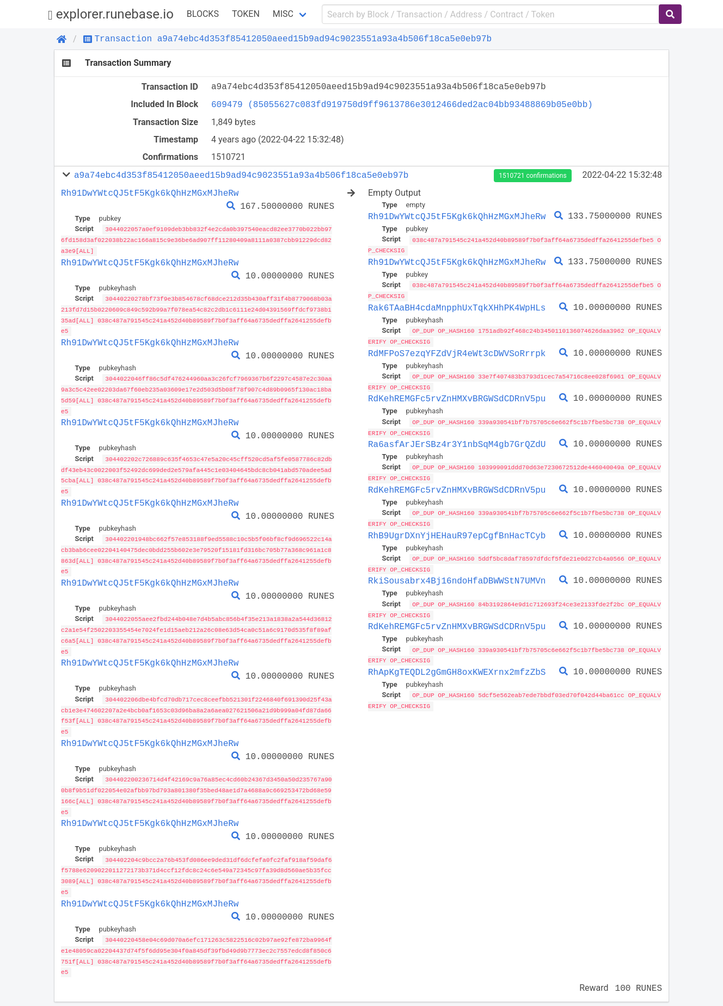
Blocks (203, 14)
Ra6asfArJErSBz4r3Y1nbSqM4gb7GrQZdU (457, 441)
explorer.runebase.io (111, 14)
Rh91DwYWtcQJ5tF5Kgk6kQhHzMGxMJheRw (149, 193)
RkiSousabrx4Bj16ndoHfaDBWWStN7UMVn (457, 576)
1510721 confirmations (532, 175)
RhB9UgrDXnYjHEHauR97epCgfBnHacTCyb (457, 531)
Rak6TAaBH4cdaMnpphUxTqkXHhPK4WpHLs (457, 306)
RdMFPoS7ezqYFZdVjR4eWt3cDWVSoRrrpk (457, 351)
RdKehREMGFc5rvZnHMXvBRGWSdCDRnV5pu (457, 396)
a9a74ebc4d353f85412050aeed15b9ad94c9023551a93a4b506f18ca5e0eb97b (241, 175)
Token (246, 14)
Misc (283, 14)
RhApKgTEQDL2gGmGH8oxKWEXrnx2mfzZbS (457, 666)
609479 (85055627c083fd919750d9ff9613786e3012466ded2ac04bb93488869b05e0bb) (402, 104)
